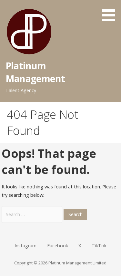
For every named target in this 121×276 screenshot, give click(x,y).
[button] (110, 11)
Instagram (25, 246)
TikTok (99, 246)
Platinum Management (35, 72)
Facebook (57, 246)
